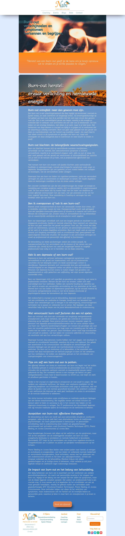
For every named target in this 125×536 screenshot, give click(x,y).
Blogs (64, 12)
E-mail (30, 531)
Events (56, 12)
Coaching (46, 12)
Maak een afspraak (62, 504)
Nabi (71, 12)
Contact (79, 12)
